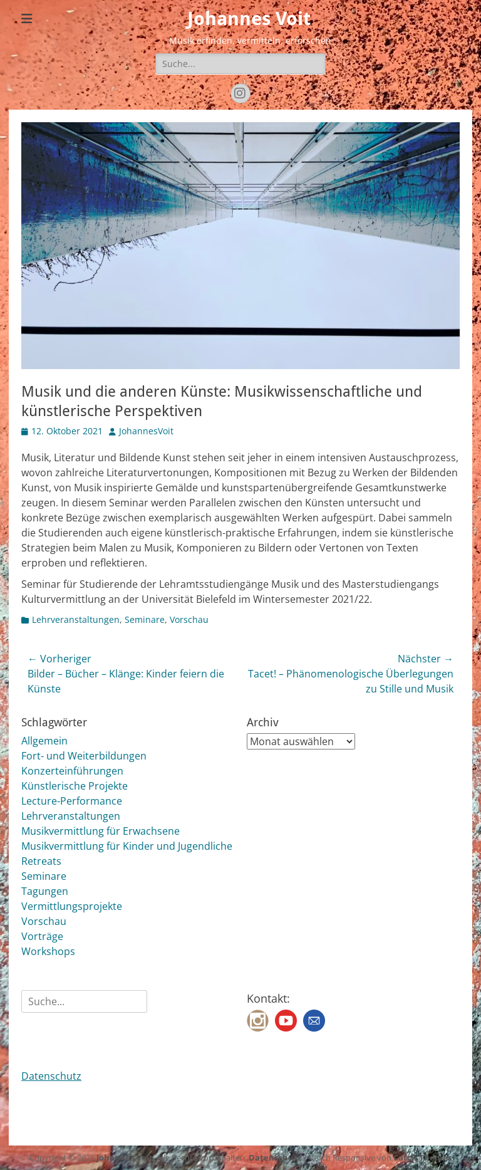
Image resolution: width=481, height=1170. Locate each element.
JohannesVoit (146, 431)
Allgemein (44, 741)
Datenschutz (51, 1076)
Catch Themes (422, 1157)
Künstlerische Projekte (74, 786)
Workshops (48, 951)
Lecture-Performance (71, 801)
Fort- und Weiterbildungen (84, 756)
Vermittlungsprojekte (71, 906)
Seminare (145, 619)
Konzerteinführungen (72, 771)
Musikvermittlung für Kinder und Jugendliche (126, 846)
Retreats (41, 861)
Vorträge (42, 936)
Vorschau (189, 619)
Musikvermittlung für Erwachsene (100, 831)
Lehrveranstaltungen (76, 619)
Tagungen (44, 891)
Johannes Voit (249, 18)
